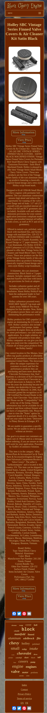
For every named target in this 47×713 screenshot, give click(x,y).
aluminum (14, 638)
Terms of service (24, 698)
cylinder (10, 658)
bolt (35, 625)
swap (21, 625)
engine (17, 666)
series (27, 675)
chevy (14, 643)
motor (25, 672)
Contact (24, 689)
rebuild (16, 631)
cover (28, 624)
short (26, 657)
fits (39, 638)
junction (21, 675)
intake (33, 648)
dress (35, 654)
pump (32, 662)
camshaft (19, 658)
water (12, 654)
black (33, 658)
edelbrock (28, 638)
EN (22, 703)
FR (26, 703)
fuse (14, 662)
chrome (14, 625)
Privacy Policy (24, 694)
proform (34, 672)
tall (39, 657)
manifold (20, 634)
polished (36, 644)
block (28, 629)
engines (31, 667)
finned (31, 634)
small (15, 648)
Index (24, 685)
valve (15, 671)
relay (24, 649)
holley (26, 643)
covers (23, 661)
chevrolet (24, 653)
